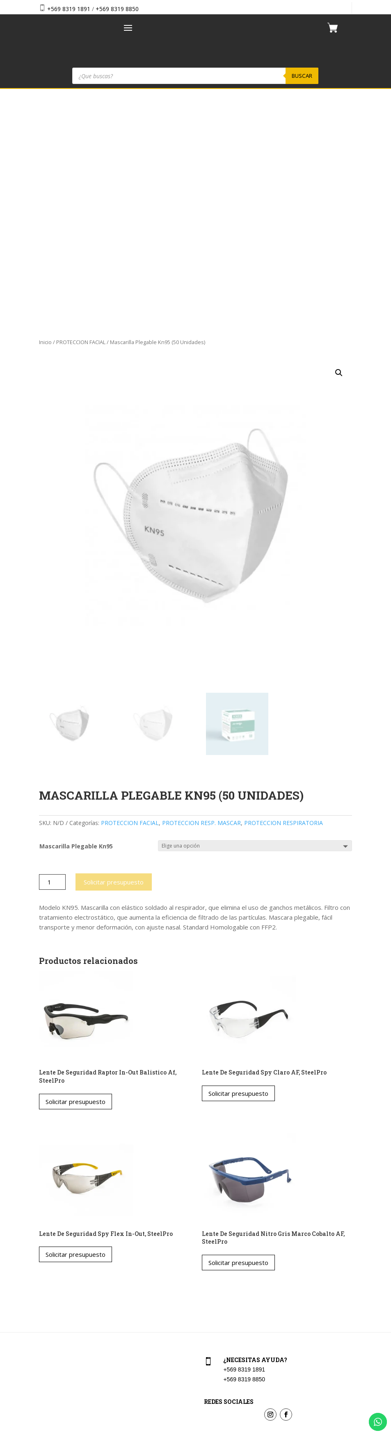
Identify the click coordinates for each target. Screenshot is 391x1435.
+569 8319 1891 (68, 9)
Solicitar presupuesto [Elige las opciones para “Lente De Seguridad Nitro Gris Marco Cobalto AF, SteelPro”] (238, 1034)
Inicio (45, 114)
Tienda (46, 1293)
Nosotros (49, 1311)
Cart (208, 1275)
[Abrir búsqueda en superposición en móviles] (195, 76)
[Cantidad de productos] (52, 654)
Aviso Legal (217, 1311)
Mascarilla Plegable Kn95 (76, 618)
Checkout (215, 1293)
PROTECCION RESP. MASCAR (201, 595)
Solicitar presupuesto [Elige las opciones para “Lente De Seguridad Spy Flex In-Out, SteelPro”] (75, 1026)
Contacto (49, 1329)
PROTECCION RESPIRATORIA (283, 595)
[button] (339, 144)
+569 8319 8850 (117, 9)
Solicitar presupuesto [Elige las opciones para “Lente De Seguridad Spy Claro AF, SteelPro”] (238, 865)
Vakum (245, 1429)
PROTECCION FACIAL (80, 114)
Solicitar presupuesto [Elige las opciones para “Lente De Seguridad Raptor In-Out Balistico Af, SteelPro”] (75, 873)
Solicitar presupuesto (114, 654)
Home (45, 1275)
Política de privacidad (230, 1329)
